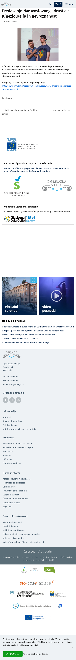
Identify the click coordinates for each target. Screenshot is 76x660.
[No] (72, 647)
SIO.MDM (7, 455)
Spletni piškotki (47, 560)
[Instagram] (12, 400)
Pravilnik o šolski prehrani (15, 491)
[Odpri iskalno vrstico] (50, 4)
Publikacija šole (10, 425)
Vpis (57, 4)
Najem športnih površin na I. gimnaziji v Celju (24, 542)
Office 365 (7, 459)
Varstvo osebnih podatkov (62, 557)
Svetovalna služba (11, 502)
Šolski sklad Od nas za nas (15, 499)
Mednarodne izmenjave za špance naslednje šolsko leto (28, 334)
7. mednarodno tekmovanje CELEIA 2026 (21, 338)
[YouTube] (18, 400)
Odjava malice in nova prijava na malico (21, 534)
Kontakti (7, 417)
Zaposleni (7, 506)
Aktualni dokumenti (12, 522)
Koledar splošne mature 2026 (17, 479)
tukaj (35, 645)
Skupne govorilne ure (60, 110)
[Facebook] (5, 400)
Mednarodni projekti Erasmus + (17, 443)
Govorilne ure (9, 487)
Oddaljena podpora (12, 463)
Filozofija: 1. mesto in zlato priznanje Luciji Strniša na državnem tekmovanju (38, 327)
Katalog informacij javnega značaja (19, 429)
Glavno (8, 98)
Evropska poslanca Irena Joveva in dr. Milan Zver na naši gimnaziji (33, 331)
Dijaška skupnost (11, 495)
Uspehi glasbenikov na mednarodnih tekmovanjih (26, 342)
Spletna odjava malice (13, 538)
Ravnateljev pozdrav (12, 421)
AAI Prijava (8, 451)
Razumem (14, 654)
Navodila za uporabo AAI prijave (18, 447)
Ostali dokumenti (11, 526)
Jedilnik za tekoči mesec (14, 483)
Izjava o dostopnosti (31, 560)
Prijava (47, 557)
